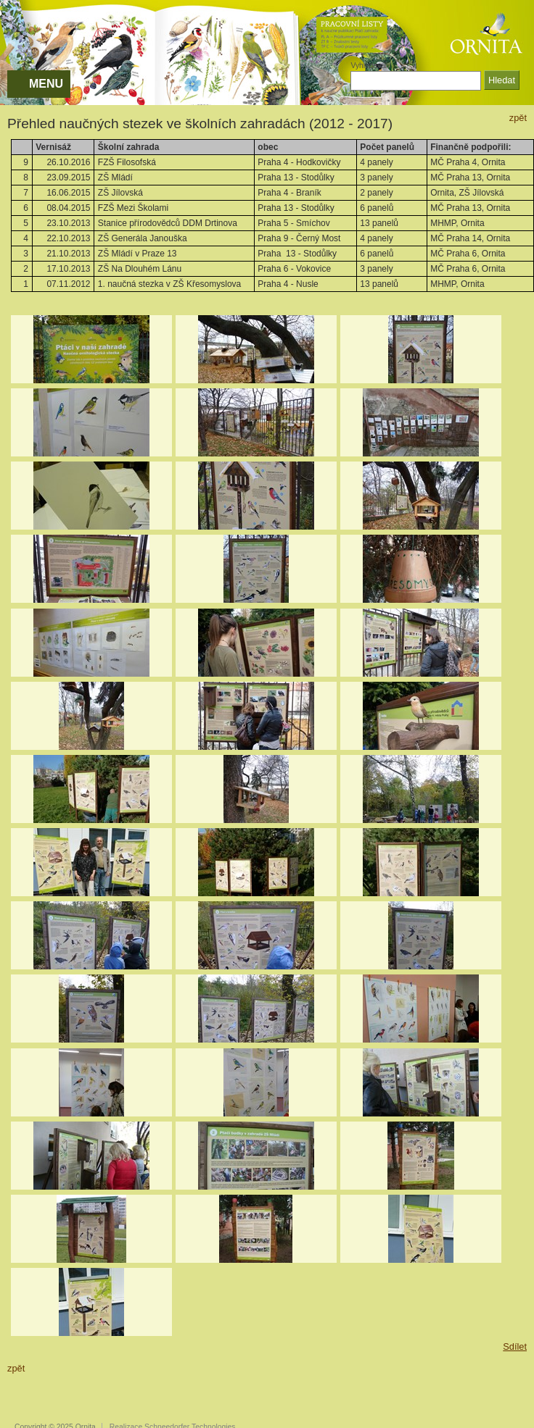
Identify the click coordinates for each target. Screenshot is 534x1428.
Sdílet (515, 1346)
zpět (518, 117)
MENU (46, 84)
